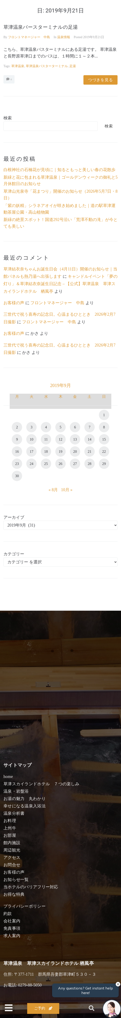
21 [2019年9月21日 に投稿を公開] (89, 451)
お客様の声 (13, 303)
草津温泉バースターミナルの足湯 (40, 27)
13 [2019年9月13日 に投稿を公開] (75, 439)
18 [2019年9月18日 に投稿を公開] (46, 451)
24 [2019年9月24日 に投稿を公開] (31, 464)
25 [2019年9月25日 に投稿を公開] (46, 464)
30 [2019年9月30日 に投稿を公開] (17, 476)
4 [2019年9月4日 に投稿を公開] (46, 427)
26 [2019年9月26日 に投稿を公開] (60, 464)
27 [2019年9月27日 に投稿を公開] (75, 464)
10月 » (67, 489)
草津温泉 (17, 66)
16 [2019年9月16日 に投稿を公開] (17, 451)
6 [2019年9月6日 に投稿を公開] (75, 427)
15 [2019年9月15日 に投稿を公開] (104, 439)
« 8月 (53, 489)
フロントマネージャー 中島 (29, 37)
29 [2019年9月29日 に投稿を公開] (104, 464)
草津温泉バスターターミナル (47, 66)
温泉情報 (63, 37)
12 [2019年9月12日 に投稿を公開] (60, 439)
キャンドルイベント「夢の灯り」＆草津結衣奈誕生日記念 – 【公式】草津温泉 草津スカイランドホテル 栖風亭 (60, 284)
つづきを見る (100, 80)
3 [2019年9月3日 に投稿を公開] (31, 427)
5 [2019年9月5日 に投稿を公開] (61, 427)
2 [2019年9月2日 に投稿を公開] (17, 427)
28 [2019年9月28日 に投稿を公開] (89, 464)
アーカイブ (13, 517)
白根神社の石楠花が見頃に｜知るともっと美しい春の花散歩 (59, 169)
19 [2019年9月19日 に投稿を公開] (60, 451)
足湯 (72, 66)
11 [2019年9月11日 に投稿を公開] (46, 439)
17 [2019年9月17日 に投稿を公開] (31, 451)
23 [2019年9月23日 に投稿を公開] (17, 464)
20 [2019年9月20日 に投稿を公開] (75, 451)
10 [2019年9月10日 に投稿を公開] (31, 439)
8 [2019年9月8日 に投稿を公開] (104, 427)
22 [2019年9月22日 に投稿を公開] (104, 451)
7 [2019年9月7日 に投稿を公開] (89, 427)
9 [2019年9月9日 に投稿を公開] (17, 439)
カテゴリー (13, 554)
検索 (7, 118)
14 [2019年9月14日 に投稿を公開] (89, 439)
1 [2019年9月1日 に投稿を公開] (104, 415)
